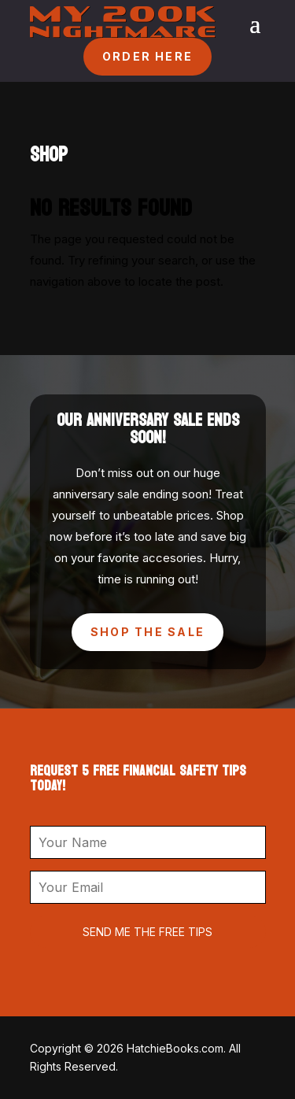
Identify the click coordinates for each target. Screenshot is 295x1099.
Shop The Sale (147, 631)
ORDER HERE (147, 56)
